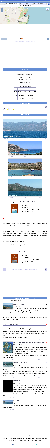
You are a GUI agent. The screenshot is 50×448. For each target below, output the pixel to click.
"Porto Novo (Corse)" (25, 269)
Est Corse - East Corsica (25, 79)
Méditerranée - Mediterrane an (25, 74)
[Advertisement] (25, 54)
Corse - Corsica (25, 77)
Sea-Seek (25, 1)
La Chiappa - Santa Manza (25, 82)
